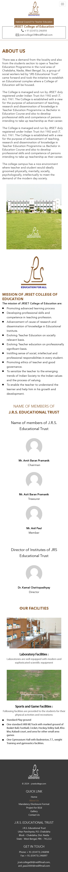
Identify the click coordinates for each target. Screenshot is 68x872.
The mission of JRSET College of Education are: (32, 303)
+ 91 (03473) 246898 (36, 31)
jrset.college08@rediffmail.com (36, 35)
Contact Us (34, 814)
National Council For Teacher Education (34, 22)
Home (34, 796)
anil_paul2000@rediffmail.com (34, 865)
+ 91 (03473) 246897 (36, 855)
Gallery (34, 811)
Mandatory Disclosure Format (34, 803)
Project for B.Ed (34, 807)
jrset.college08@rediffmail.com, (34, 862)
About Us (34, 800)
